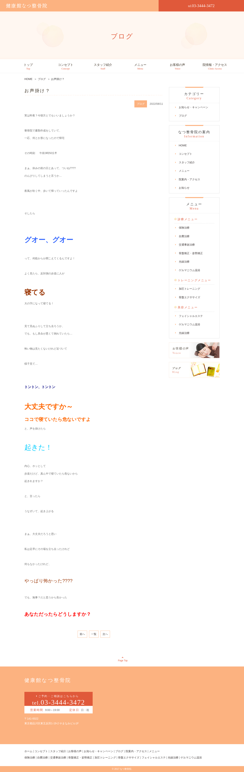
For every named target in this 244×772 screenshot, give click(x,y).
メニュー (140, 66)
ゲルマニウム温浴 (189, 270)
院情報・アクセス (215, 66)
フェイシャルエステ (191, 316)
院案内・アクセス (189, 179)
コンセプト (65, 66)
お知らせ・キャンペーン (193, 107)
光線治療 (184, 261)
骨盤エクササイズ (189, 297)
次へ (105, 634)
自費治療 (184, 236)
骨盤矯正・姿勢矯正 (191, 253)
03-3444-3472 (201, 5)
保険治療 (184, 227)
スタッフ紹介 (103, 66)
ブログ (183, 115)
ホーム (28, 751)
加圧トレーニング (189, 288)
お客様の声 (177, 66)
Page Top (123, 660)
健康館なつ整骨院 (47, 680)
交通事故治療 (187, 244)
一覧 (93, 634)
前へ (82, 634)
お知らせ (184, 187)
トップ (28, 66)
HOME (183, 145)
